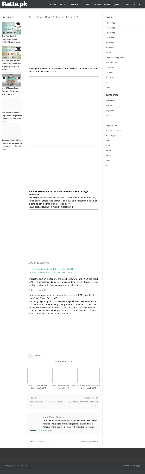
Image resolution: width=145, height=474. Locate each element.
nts (107, 165)
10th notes (110, 23)
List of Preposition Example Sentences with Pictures (10, 91)
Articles (109, 105)
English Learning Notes (115, 57)
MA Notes (110, 72)
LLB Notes (110, 67)
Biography (110, 110)
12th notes (110, 33)
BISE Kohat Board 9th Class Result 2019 (38, 387)
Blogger (137, 466)
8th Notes (110, 42)
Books (108, 115)
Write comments (89, 442)
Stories (108, 155)
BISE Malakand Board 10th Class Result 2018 (53, 269)
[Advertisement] (63, 38)
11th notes (110, 28)
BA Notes (109, 52)
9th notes (110, 47)
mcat (108, 87)
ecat (107, 82)
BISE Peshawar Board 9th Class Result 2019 (88, 387)
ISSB (107, 140)
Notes (108, 145)
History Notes (111, 62)
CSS (107, 120)
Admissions (110, 101)
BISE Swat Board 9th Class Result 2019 (63, 387)
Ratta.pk (23, 466)
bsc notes (110, 77)
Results (80, 282)
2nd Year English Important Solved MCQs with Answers (11, 39)
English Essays (112, 125)
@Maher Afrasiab (45, 430)
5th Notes (110, 38)
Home (53, 4)
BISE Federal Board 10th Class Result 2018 (52, 272)
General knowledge (114, 130)
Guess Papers (111, 135)
